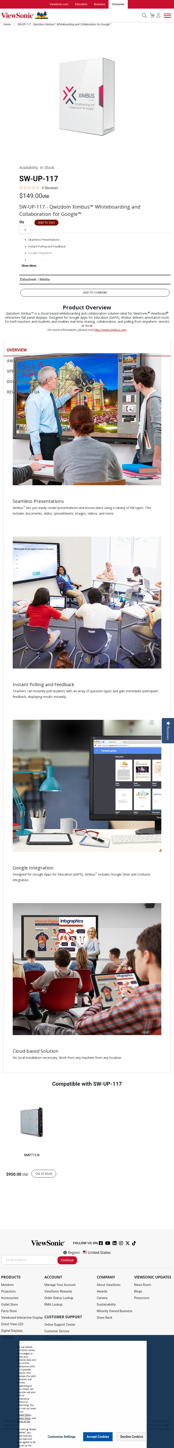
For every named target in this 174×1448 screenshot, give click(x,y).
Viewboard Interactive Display (22, 1317)
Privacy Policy (24, 1414)
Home (7, 24)
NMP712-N (32, 1155)
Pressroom (142, 1298)
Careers (102, 1298)
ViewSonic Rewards (58, 1291)
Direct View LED (12, 1324)
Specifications (23, 371)
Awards (15, 361)
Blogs (138, 1291)
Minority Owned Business (115, 1311)
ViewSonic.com (59, 4)
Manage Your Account (60, 1285)
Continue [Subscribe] (67, 1260)
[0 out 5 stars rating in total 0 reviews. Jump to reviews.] (38, 187)
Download (18, 382)
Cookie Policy (24, 1418)
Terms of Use (23, 1421)
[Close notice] (140, 1436)
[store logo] (70, 15)
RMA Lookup (53, 1304)
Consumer (118, 4)
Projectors (8, 1291)
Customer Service (56, 1331)
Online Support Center (59, 1324)
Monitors (7, 1285)
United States (96, 1252)
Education (81, 4)
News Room (142, 1285)
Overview (17, 350)
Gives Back (104, 1317)
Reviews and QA (23, 392)
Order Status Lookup (58, 1298)
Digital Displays (12, 1331)
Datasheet (28, 280)
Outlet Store (9, 1304)
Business (99, 4)
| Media (44, 280)
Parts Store (9, 1311)
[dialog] (87, 1391)
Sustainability (106, 1304)
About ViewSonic (109, 1285)
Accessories (9, 1298)
